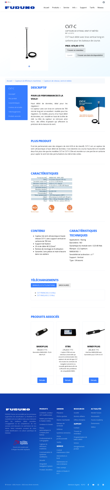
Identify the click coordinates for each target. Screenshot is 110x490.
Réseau (100, 7)
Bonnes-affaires (79, 416)
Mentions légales (74, 485)
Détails (42, 380)
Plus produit (12, 98)
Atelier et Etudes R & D (63, 472)
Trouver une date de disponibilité (90, 55)
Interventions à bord (62, 457)
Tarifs (92, 7)
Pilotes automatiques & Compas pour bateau (45, 431)
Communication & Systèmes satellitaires (45, 454)
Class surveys (61, 467)
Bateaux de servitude (61, 424)
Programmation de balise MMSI (80, 438)
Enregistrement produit (79, 447)
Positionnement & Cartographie (45, 439)
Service (66, 7)
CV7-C (11, 88)
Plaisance (60, 413)
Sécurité (42, 460)
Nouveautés (95, 416)
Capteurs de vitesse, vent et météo (58, 81)
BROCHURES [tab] (64, 285)
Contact (76, 428)
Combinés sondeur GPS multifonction (46, 414)
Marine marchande (63, 420)
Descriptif (11, 94)
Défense (60, 429)
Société (76, 413)
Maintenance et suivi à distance (62, 463)
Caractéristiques (14, 103)
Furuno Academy (97, 420)
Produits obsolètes (46, 470)
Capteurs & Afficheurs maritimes (28, 81)
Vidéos (93, 427)
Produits (56, 7)
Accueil (46, 7)
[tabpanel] (29, 44)
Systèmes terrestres (64, 433)
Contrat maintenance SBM (63, 451)
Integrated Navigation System (46, 465)
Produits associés (14, 116)
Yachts (59, 442)
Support (83, 7)
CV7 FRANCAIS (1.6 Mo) (46, 293)
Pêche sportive (62, 416)
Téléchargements (14, 112)
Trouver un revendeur (75, 50)
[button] (7, 2)
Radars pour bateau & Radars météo (46, 420)
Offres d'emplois (79, 420)
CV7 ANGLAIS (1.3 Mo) (46, 295)
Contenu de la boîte (15, 107)
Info (74, 7)
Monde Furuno (96, 413)
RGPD (83, 485)
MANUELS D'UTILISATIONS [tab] (44, 285)
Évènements (95, 423)
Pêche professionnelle (62, 437)
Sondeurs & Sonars (46, 424)
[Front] (20, 7)
